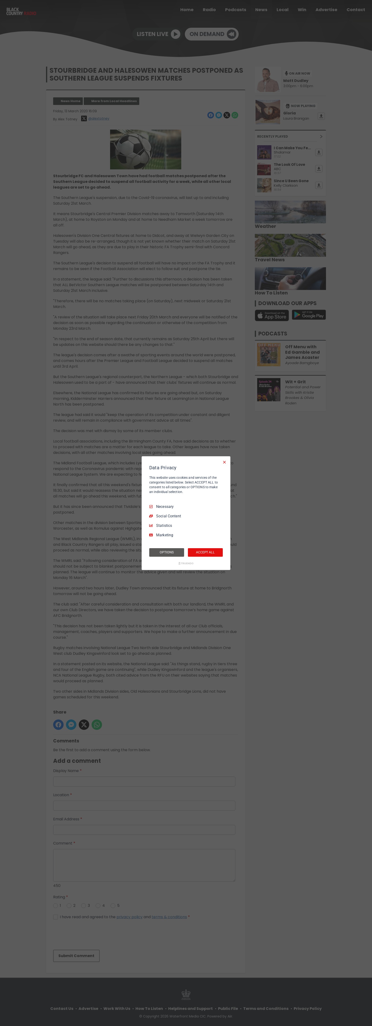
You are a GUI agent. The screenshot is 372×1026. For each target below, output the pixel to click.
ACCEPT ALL (205, 552)
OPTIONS (166, 552)
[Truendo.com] (186, 563)
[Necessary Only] (224, 462)
